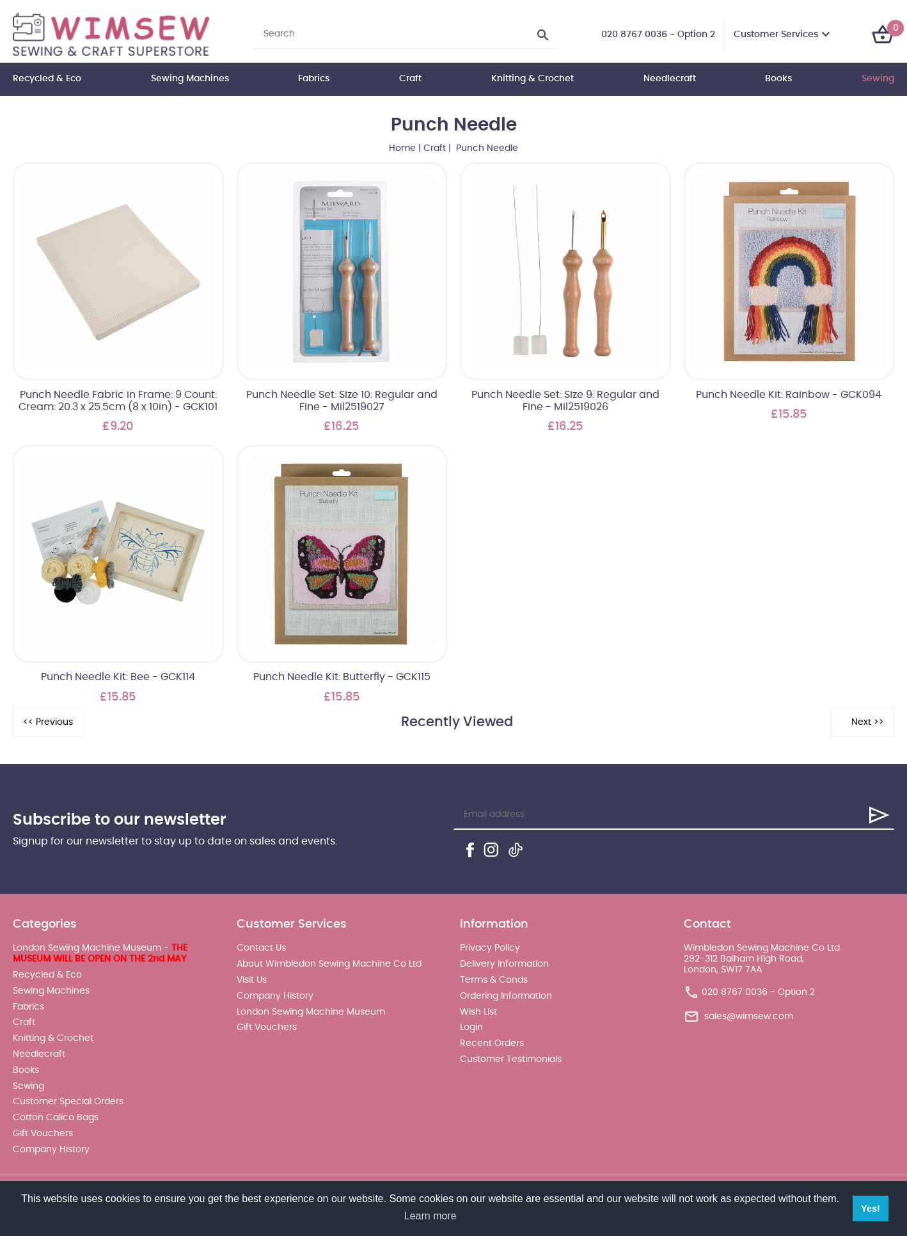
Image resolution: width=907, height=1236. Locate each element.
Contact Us (261, 948)
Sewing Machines (190, 78)
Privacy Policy (490, 948)
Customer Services (776, 34)
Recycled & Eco (47, 78)
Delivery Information (504, 964)
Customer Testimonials (511, 1059)
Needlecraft (669, 78)
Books (778, 78)
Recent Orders (492, 1043)
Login (471, 1027)
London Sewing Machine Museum (311, 1012)
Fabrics (313, 78)
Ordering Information (506, 996)
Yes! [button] (870, 1208)
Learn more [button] (430, 1215)
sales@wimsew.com (748, 1016)
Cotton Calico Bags (56, 1117)
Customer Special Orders (68, 1101)
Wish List (478, 1012)
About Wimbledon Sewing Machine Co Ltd (329, 964)
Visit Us (252, 980)
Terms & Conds (494, 980)
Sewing (878, 78)
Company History (51, 1149)
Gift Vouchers (43, 1133)
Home (402, 148)
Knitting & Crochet (532, 78)
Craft (410, 78)
